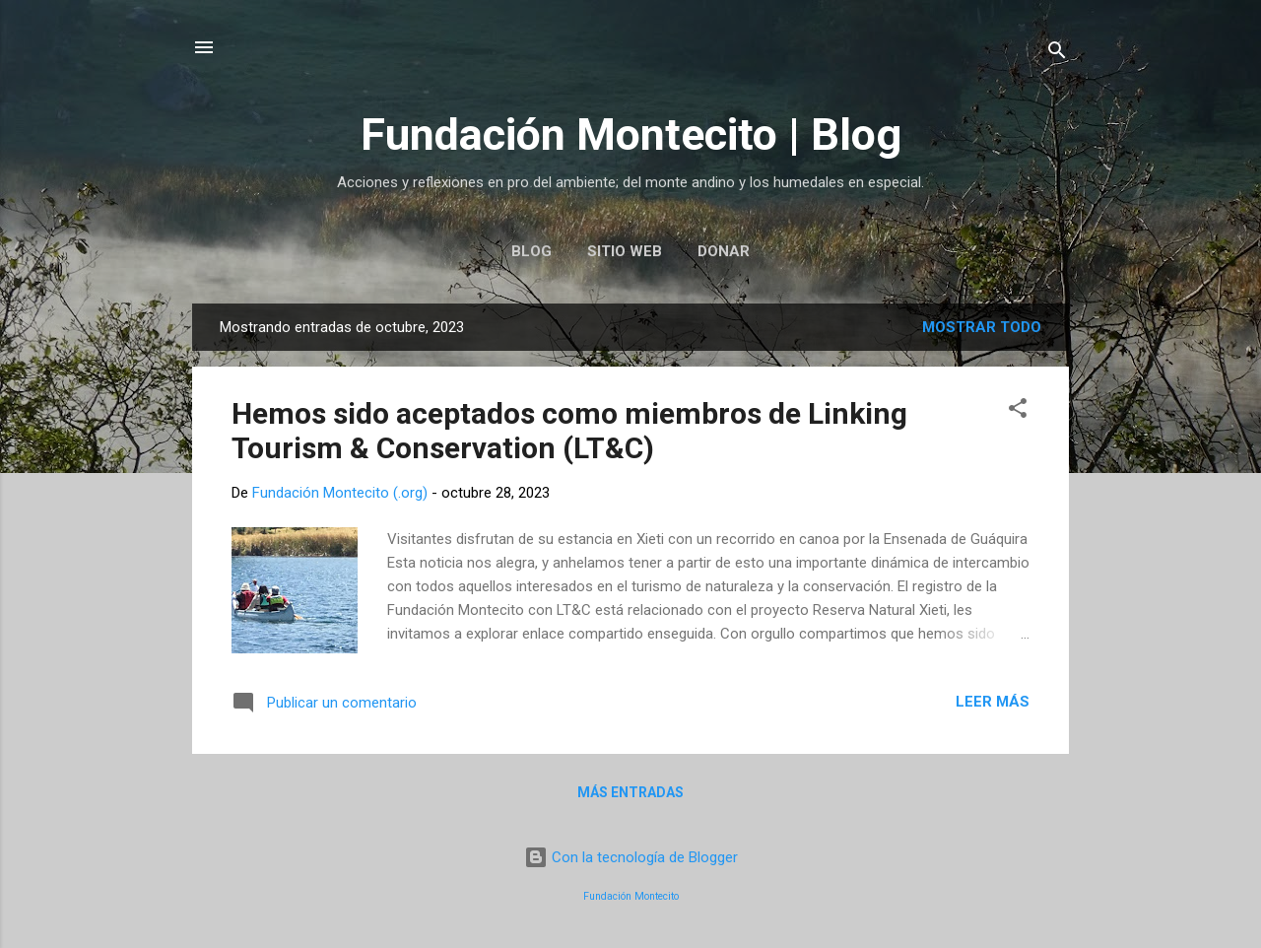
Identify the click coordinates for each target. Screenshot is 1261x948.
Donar (723, 251)
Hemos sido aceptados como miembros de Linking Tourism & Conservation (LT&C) (569, 430)
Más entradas (630, 792)
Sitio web (624, 251)
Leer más (992, 702)
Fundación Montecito (631, 896)
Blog (531, 251)
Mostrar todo (981, 327)
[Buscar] (1057, 54)
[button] (1017, 411)
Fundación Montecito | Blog (631, 134)
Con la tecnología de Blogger (631, 857)
